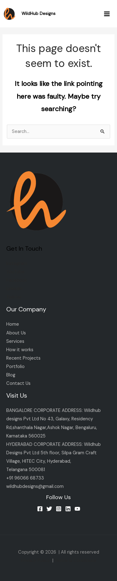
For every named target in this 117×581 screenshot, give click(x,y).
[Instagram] (58, 509)
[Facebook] (40, 509)
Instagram (16, 264)
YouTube (15, 272)
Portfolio (15, 367)
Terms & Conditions (75, 561)
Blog (10, 375)
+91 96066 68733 (25, 478)
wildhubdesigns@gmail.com (35, 486)
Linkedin (14, 289)
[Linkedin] (68, 509)
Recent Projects (23, 358)
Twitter (14, 297)
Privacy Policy (35, 561)
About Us (16, 333)
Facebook (16, 280)
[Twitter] (49, 509)
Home (12, 324)
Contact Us (18, 383)
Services (15, 341)
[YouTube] (77, 509)
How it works (19, 350)
